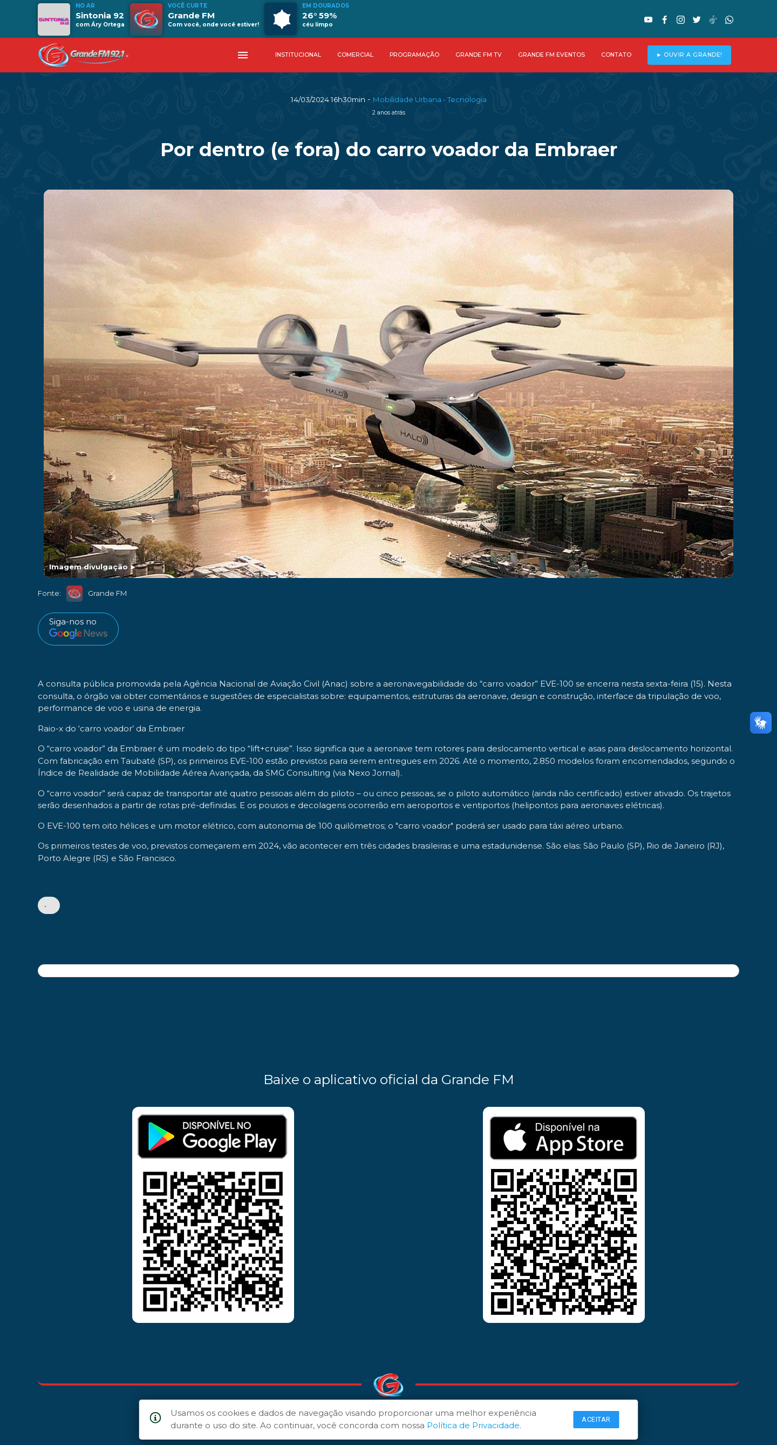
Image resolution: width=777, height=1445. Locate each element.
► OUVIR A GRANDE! (689, 54)
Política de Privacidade (473, 1425)
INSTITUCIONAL (298, 54)
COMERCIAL (355, 54)
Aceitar (596, 1419)
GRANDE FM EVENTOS (551, 54)
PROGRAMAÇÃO (414, 54)
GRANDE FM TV (478, 54)
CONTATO (616, 54)
